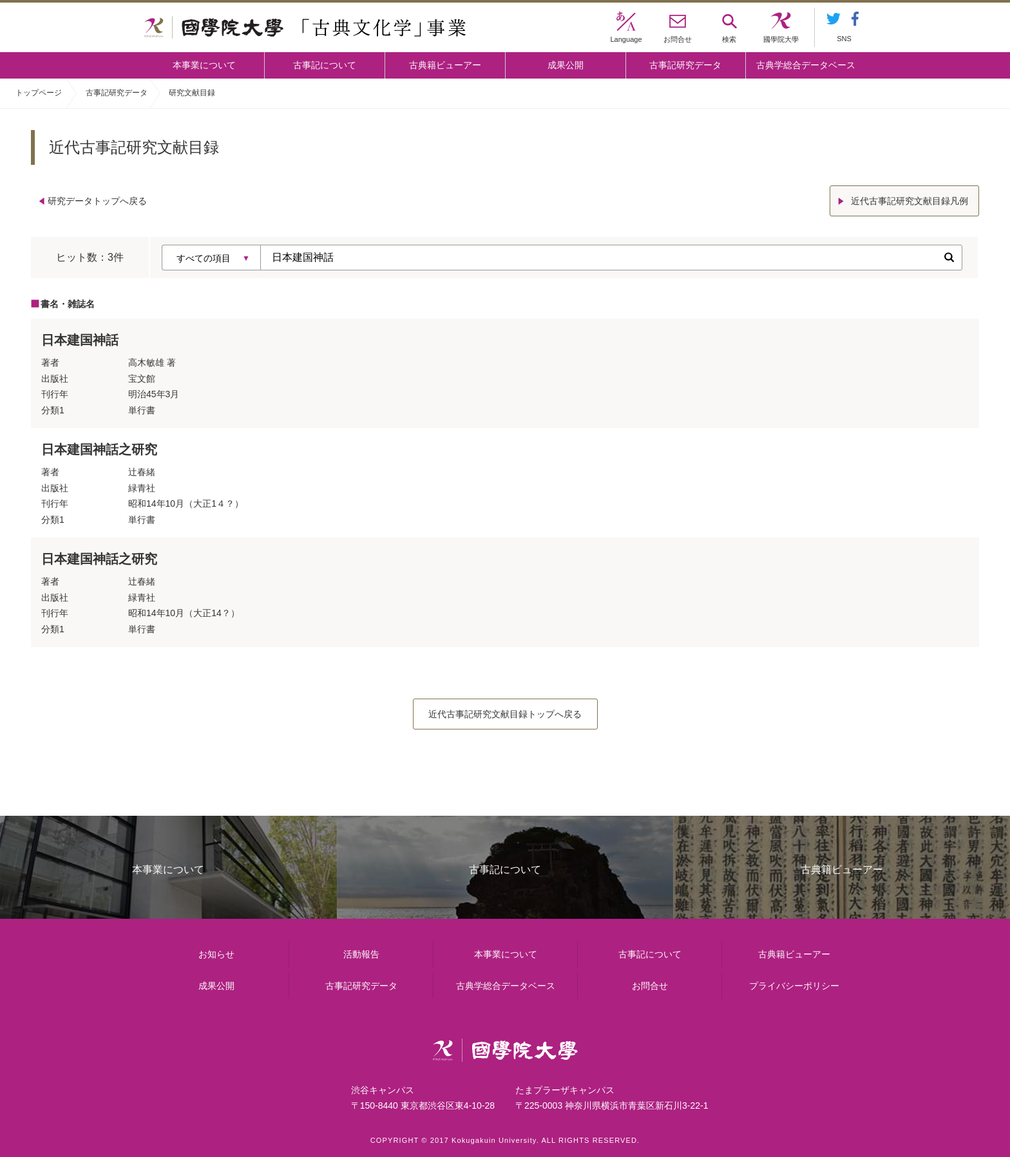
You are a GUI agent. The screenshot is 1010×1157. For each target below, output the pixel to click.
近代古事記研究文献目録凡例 (909, 201)
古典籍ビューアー (445, 65)
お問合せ (650, 986)
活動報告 (361, 954)
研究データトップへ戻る (97, 201)
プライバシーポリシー (794, 986)
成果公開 (566, 65)
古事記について (324, 65)
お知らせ (216, 954)
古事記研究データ (685, 65)
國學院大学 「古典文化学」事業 (305, 27)
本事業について (204, 65)
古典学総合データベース (805, 65)
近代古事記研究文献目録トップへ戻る (505, 714)
